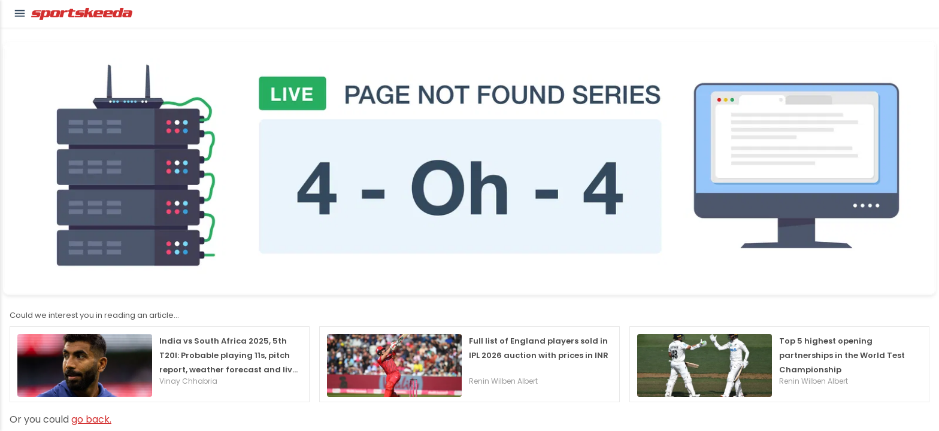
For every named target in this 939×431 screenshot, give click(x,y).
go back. (91, 419)
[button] (19, 14)
